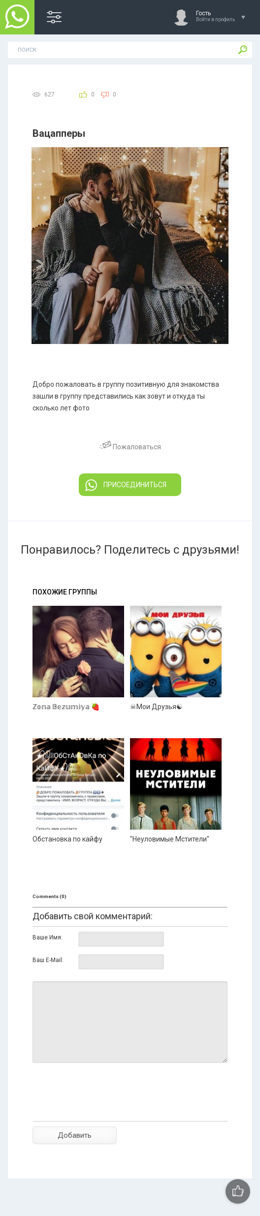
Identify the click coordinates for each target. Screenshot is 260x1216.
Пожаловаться (130, 447)
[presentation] (107, 1109)
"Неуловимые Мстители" (169, 839)
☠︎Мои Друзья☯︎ (156, 707)
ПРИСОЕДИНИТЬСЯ (125, 485)
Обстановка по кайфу (67, 839)
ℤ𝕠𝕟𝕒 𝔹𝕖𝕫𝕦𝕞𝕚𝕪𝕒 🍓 (65, 707)
